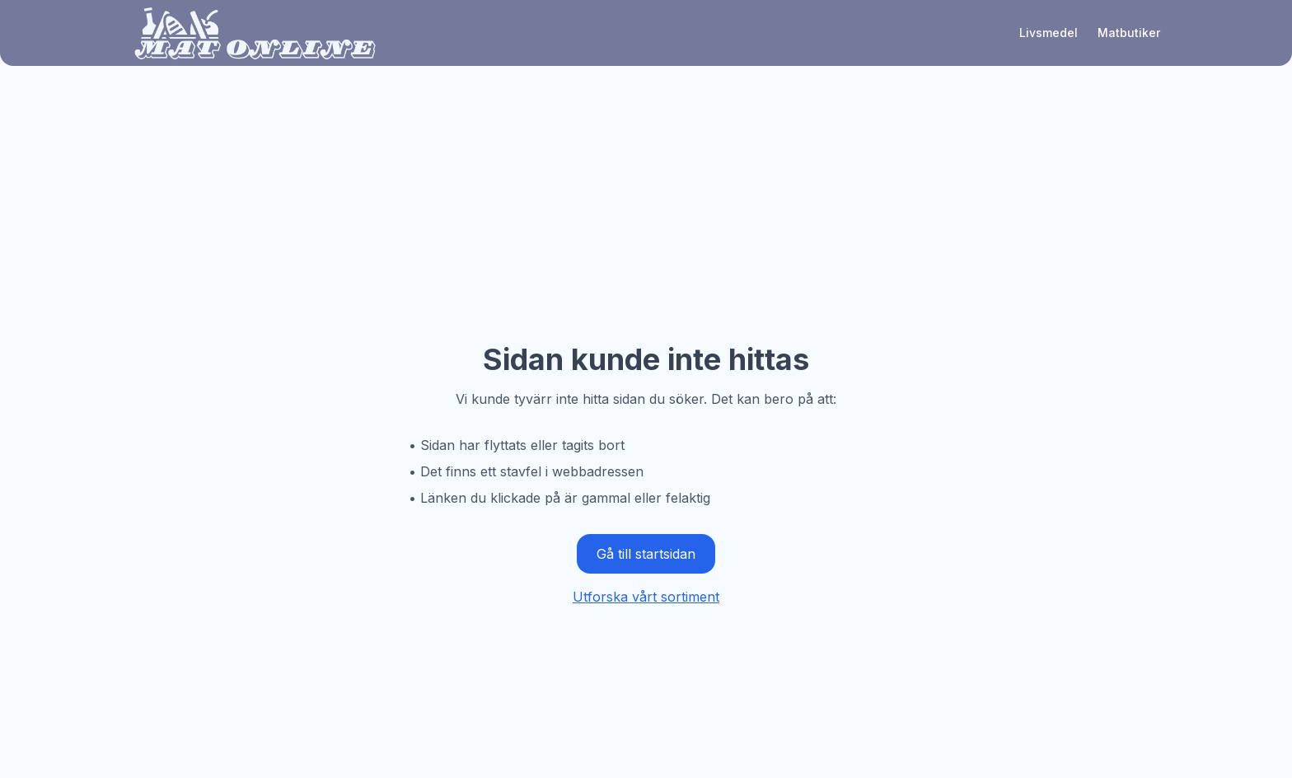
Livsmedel (1048, 33)
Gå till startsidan (646, 554)
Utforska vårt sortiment (646, 596)
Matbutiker (1129, 33)
